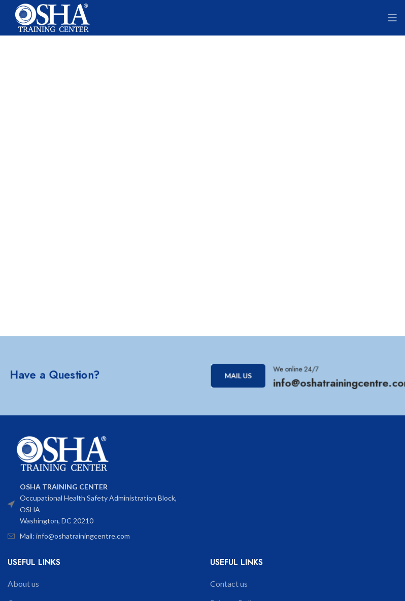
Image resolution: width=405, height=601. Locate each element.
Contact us (229, 583)
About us (23, 583)
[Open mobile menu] (392, 18)
